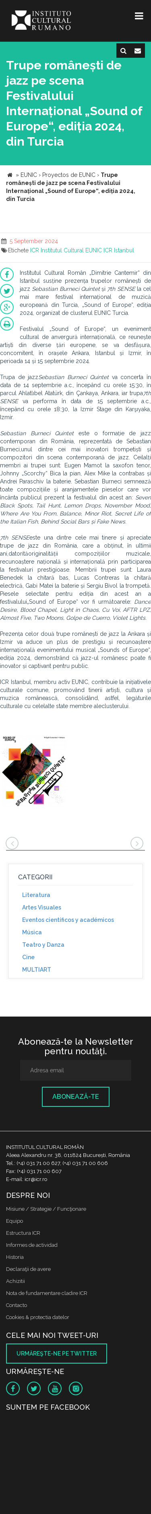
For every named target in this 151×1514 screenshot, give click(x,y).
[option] (34, 772)
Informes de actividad (32, 1245)
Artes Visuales (41, 907)
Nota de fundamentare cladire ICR (46, 1293)
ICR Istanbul (118, 250)
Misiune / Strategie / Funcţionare (46, 1209)
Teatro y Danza (43, 945)
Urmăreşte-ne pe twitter (57, 1353)
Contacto (16, 1305)
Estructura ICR (23, 1233)
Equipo (14, 1221)
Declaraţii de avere (28, 1269)
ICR (34, 250)
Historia (15, 1257)
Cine (28, 957)
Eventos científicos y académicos (68, 920)
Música (32, 932)
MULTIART (36, 969)
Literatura (36, 895)
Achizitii (15, 1281)
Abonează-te (75, 1096)
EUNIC (93, 250)
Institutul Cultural (62, 250)
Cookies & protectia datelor (37, 1317)
